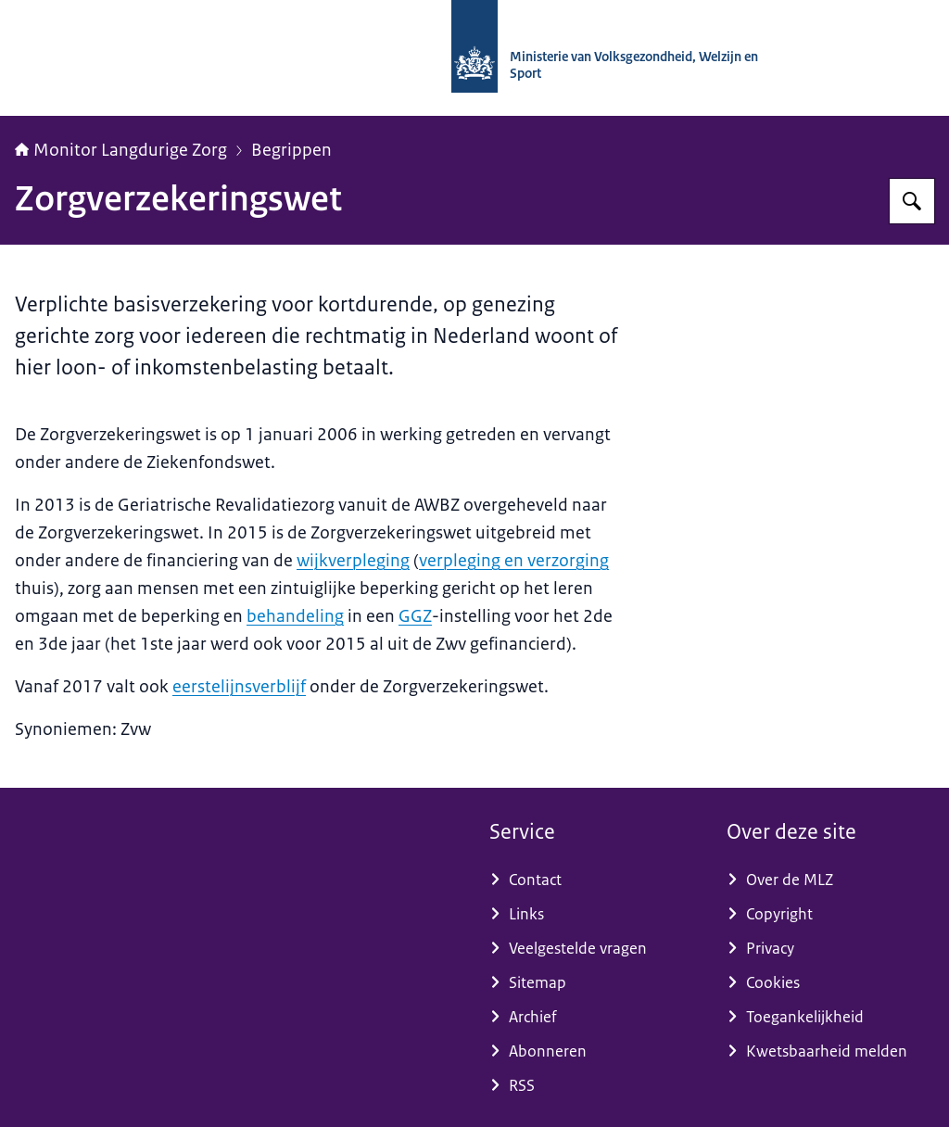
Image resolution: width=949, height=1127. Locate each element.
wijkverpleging (353, 561)
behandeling (295, 616)
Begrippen (291, 150)
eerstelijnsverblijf (239, 687)
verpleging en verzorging (514, 561)
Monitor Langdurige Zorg (121, 150)
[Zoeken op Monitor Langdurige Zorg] (912, 201)
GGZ (415, 616)
